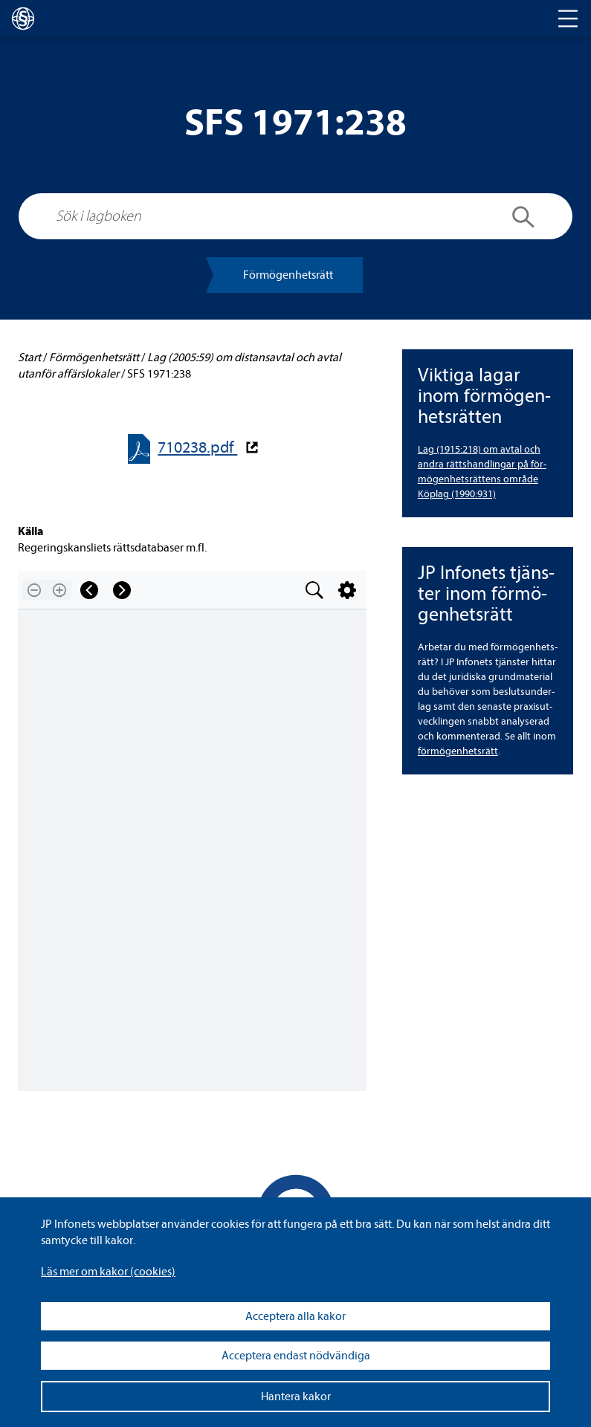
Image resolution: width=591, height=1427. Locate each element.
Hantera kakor (296, 1396)
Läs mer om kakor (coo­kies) (108, 1271)
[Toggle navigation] (568, 18)
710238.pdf (197, 448)
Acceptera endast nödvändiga (296, 1355)
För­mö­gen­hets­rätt (288, 275)
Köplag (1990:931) (457, 494)
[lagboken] (23, 18)
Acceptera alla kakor (295, 1316)
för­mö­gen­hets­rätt (458, 751)
